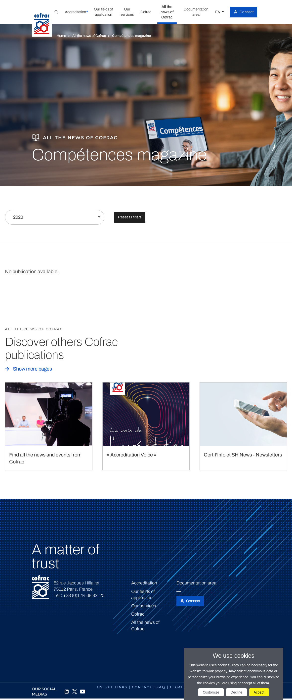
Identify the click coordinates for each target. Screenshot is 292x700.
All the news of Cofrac (89, 36)
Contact (142, 687)
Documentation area (196, 582)
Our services (143, 605)
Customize (211, 692)
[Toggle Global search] (56, 12)
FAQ (161, 687)
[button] (75, 12)
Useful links (112, 687)
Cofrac (137, 614)
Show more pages (32, 369)
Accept (259, 692)
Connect (246, 12)
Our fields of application (143, 594)
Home (61, 36)
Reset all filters (130, 217)
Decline (236, 692)
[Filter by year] (54, 217)
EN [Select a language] (218, 12)
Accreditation (144, 582)
